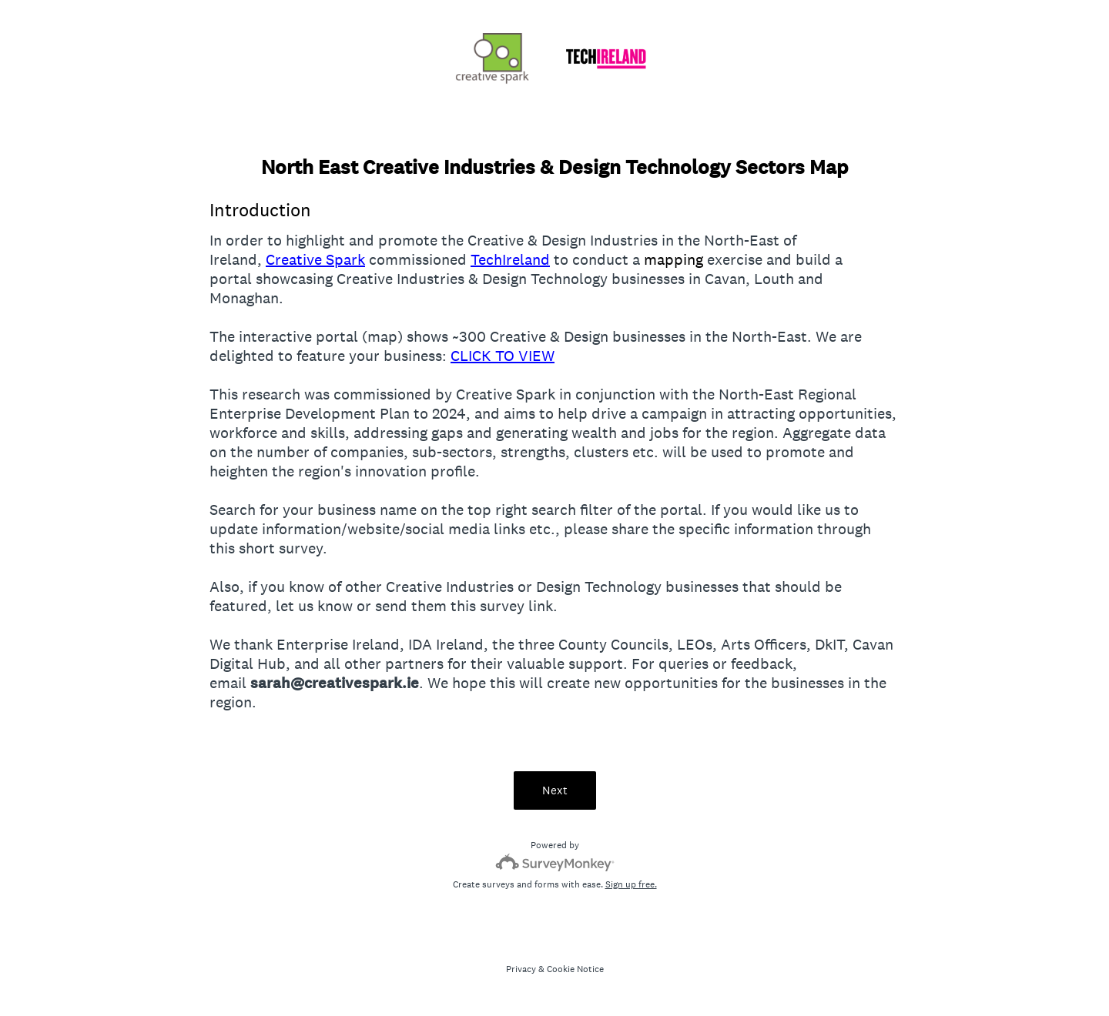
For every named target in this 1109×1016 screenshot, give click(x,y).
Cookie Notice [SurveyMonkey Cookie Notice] (575, 969)
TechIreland (510, 259)
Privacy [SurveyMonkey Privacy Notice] (521, 969)
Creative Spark (315, 259)
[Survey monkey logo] (555, 862)
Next (555, 790)
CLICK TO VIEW (502, 356)
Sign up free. (631, 884)
